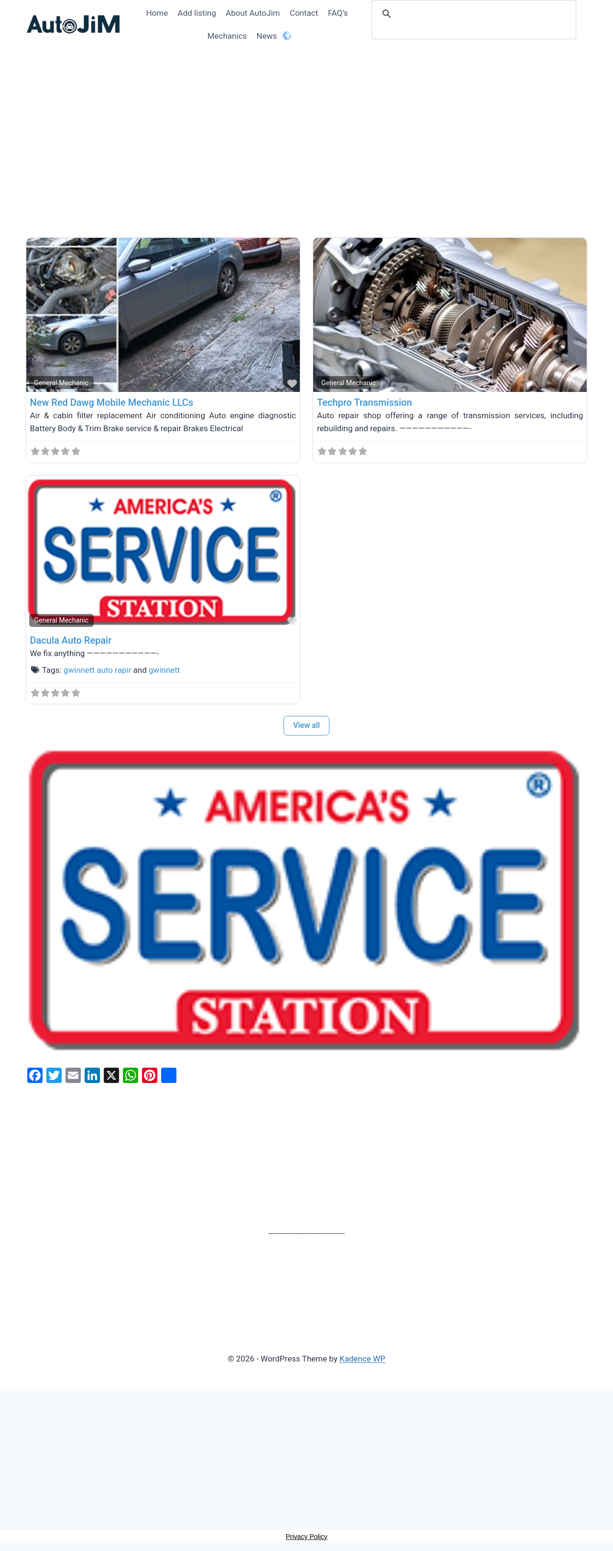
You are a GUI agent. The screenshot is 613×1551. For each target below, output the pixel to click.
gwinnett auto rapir (97, 670)
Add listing (197, 13)
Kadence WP (362, 1358)
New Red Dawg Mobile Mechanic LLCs (112, 402)
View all (306, 725)
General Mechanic (61, 383)
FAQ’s (338, 13)
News (267, 36)
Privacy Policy (306, 1536)
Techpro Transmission (364, 402)
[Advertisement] (306, 155)
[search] (475, 14)
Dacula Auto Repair (71, 640)
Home (157, 13)
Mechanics (227, 36)
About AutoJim (253, 13)
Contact (304, 13)
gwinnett (164, 670)
